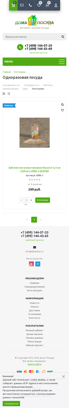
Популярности (31, 85)
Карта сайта (34, 364)
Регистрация (35, 341)
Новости (34, 303)
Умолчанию (38, 89)
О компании (34, 314)
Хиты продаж (34, 290)
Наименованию (11, 89)
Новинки (34, 283)
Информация (34, 298)
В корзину (42, 200)
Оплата (35, 306)
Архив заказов (34, 334)
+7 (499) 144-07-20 (38, 45)
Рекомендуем (34, 278)
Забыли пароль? (34, 345)
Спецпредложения (34, 286)
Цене (25, 89)
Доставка (34, 310)
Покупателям (35, 325)
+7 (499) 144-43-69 (38, 48)
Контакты (34, 318)
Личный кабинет (34, 330)
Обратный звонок (38, 53)
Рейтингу (48, 85)
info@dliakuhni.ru (35, 251)
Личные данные (34, 338)
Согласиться (11, 403)
